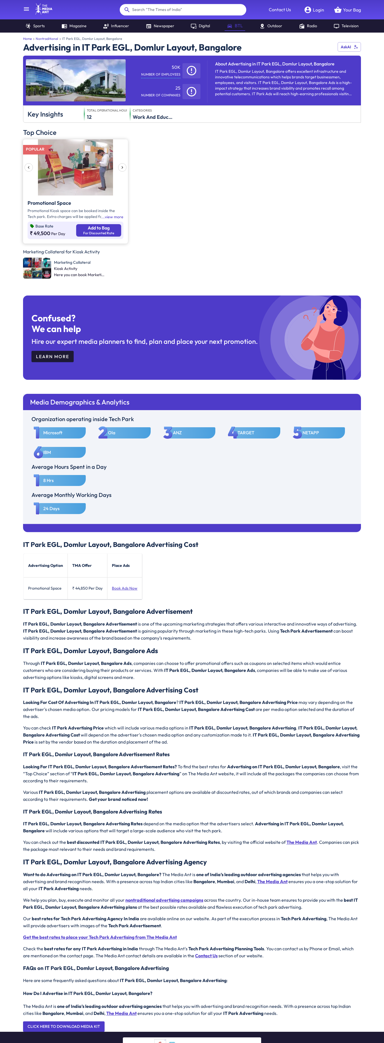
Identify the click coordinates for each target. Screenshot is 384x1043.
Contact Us (280, 9)
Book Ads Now (124, 588)
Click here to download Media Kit (64, 1026)
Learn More (52, 356)
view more (114, 216)
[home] (41, 13)
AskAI (349, 46)
